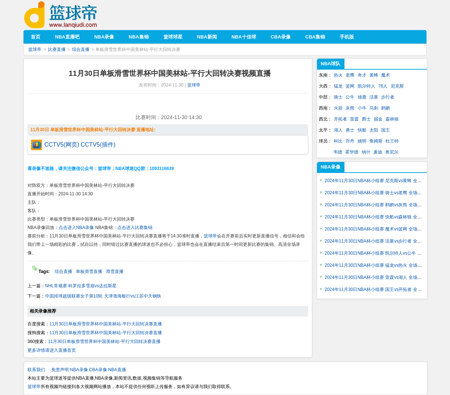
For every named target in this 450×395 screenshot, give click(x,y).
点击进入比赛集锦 (134, 227)
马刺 (373, 108)
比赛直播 (57, 49)
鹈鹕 (385, 108)
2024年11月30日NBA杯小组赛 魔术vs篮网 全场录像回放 (380, 229)
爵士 (366, 119)
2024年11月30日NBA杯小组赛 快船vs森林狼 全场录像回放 (382, 216)
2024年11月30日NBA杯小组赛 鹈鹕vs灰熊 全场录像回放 (380, 204)
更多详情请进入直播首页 (51, 350)
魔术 (385, 75)
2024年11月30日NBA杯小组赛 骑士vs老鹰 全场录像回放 (380, 192)
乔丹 (350, 141)
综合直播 (80, 49)
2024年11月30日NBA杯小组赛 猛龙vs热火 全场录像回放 (380, 265)
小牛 (362, 108)
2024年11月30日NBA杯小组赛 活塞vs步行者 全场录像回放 (382, 241)
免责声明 (60, 369)
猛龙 (338, 86)
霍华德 (351, 152)
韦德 (337, 152)
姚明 (362, 141)
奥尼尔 (391, 152)
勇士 (350, 130)
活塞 (373, 97)
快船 (362, 130)
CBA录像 (98, 369)
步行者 (387, 97)
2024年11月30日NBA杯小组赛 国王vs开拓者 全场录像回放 (382, 289)
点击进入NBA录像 (76, 227)
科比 (338, 141)
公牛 (350, 97)
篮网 (350, 86)
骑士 (338, 97)
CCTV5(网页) (61, 144)
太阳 (373, 130)
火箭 (338, 108)
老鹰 (350, 75)
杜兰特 (392, 141)
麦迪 (377, 152)
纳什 (366, 152)
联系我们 (36, 369)
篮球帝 (71, 14)
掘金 (378, 119)
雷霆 (354, 119)
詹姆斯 (376, 141)
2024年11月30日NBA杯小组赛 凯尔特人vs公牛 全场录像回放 (384, 253)
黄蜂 (373, 75)
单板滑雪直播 (89, 271)
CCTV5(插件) (98, 144)
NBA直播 (117, 369)
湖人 (338, 130)
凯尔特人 (366, 86)
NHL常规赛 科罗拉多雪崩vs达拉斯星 (81, 285)
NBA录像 (330, 167)
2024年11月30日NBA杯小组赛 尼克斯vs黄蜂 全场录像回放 (382, 180)
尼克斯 (397, 86)
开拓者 (340, 119)
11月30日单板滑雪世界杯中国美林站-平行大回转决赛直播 (105, 323)
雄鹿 (362, 97)
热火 (338, 75)
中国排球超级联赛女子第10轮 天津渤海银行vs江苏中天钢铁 (103, 296)
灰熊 (350, 108)
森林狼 (392, 119)
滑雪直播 (114, 271)
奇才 (362, 75)
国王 (385, 130)
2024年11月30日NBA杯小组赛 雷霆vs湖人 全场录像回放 (380, 277)
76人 (382, 86)
